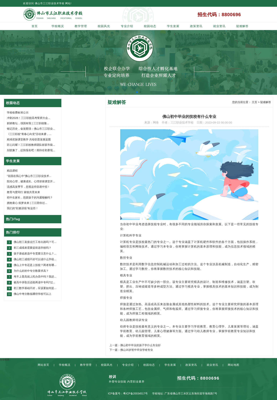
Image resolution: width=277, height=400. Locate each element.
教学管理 (81, 26)
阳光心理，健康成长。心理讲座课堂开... (31, 181)
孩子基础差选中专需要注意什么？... (35, 253)
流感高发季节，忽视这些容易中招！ (28, 186)
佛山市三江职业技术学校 (49, 3)
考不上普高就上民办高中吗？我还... (35, 276)
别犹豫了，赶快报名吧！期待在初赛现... (31, 150)
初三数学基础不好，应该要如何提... (35, 288)
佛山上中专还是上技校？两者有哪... (35, 265)
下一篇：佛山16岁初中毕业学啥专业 (131, 349)
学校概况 (58, 26)
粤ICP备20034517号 (135, 393)
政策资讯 (196, 26)
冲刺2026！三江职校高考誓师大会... (28, 117)
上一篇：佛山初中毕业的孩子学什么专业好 (135, 345)
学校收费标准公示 (17, 112)
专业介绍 (127, 26)
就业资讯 (219, 26)
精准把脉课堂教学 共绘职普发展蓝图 (29, 139)
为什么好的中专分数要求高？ (31, 270)
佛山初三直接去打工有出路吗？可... (35, 241)
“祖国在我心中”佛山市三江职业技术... (29, 176)
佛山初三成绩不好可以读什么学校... (35, 259)
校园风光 (104, 26)
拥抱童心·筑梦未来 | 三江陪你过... (27, 202)
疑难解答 (242, 26)
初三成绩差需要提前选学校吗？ (32, 247)
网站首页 (43, 364)
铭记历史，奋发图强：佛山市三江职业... (31, 128)
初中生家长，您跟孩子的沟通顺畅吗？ (30, 197)
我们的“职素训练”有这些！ (22, 208)
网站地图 (233, 364)
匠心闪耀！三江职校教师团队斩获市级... (31, 144)
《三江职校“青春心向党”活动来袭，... (29, 134)
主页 (254, 102)
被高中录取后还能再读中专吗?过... (34, 282)
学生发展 (173, 26)
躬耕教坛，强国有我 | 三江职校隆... (28, 123)
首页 (35, 26)
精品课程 (12, 170)
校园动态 (150, 26)
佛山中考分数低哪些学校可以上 (32, 293)
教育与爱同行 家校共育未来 (23, 192)
